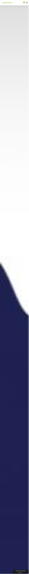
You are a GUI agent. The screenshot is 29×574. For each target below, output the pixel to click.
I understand (20, 572)
